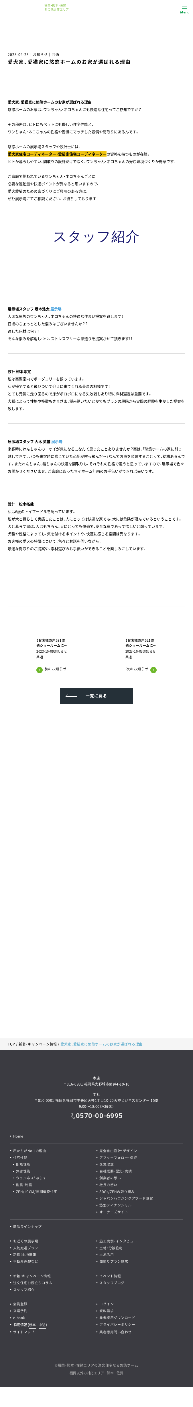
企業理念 (106, 1164)
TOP (11, 1044)
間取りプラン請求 (113, 1262)
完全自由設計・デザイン (118, 1151)
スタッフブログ (112, 1283)
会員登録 (20, 1305)
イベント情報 (110, 1277)
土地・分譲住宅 (111, 1248)
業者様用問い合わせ (115, 1333)
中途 (42, 1325)
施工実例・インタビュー (118, 1241)
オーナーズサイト (113, 1212)
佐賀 (120, 1374)
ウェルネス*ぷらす (31, 1178)
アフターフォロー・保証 (118, 1157)
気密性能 (23, 1171)
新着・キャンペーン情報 (38, 1044)
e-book (19, 1319)
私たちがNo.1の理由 (29, 1151)
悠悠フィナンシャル (115, 1205)
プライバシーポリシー (117, 1325)
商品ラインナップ (27, 1227)
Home (18, 1136)
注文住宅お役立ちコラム (33, 1283)
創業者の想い (110, 1178)
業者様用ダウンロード (117, 1319)
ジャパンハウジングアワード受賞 (126, 1199)
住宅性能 (20, 1157)
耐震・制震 (24, 1185)
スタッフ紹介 (24, 1290)
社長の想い (108, 1185)
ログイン (106, 1305)
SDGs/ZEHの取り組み (117, 1192)
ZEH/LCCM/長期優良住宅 (37, 1192)
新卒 (32, 1325)
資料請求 (106, 1312)
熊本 (110, 1374)
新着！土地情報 (25, 1255)
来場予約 (20, 1312)
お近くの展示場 (25, 1241)
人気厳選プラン (25, 1248)
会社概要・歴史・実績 (115, 1171)
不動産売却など (25, 1262)
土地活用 (106, 1255)
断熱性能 (23, 1164)
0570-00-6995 (99, 1115)
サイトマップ (24, 1333)
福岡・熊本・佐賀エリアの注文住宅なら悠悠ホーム (98, 1366)
